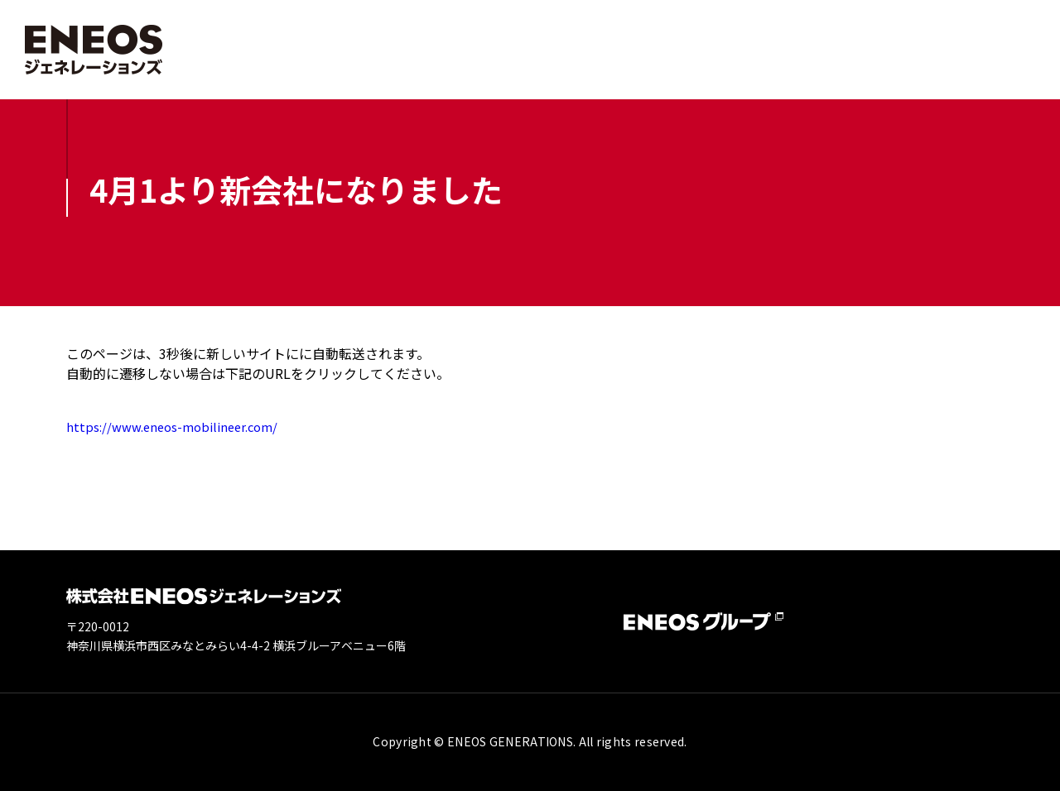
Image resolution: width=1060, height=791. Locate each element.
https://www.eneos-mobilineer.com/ (179, 426)
